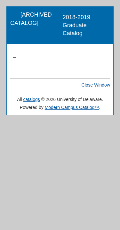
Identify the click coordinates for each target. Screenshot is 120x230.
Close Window (96, 85)
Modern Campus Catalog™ (72, 107)
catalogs (31, 99)
